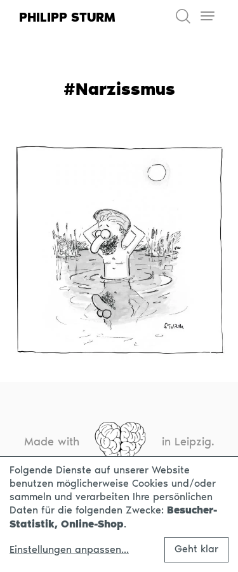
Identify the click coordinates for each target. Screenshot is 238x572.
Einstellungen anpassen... (69, 550)
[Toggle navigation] (207, 16)
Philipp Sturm (67, 17)
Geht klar (196, 549)
